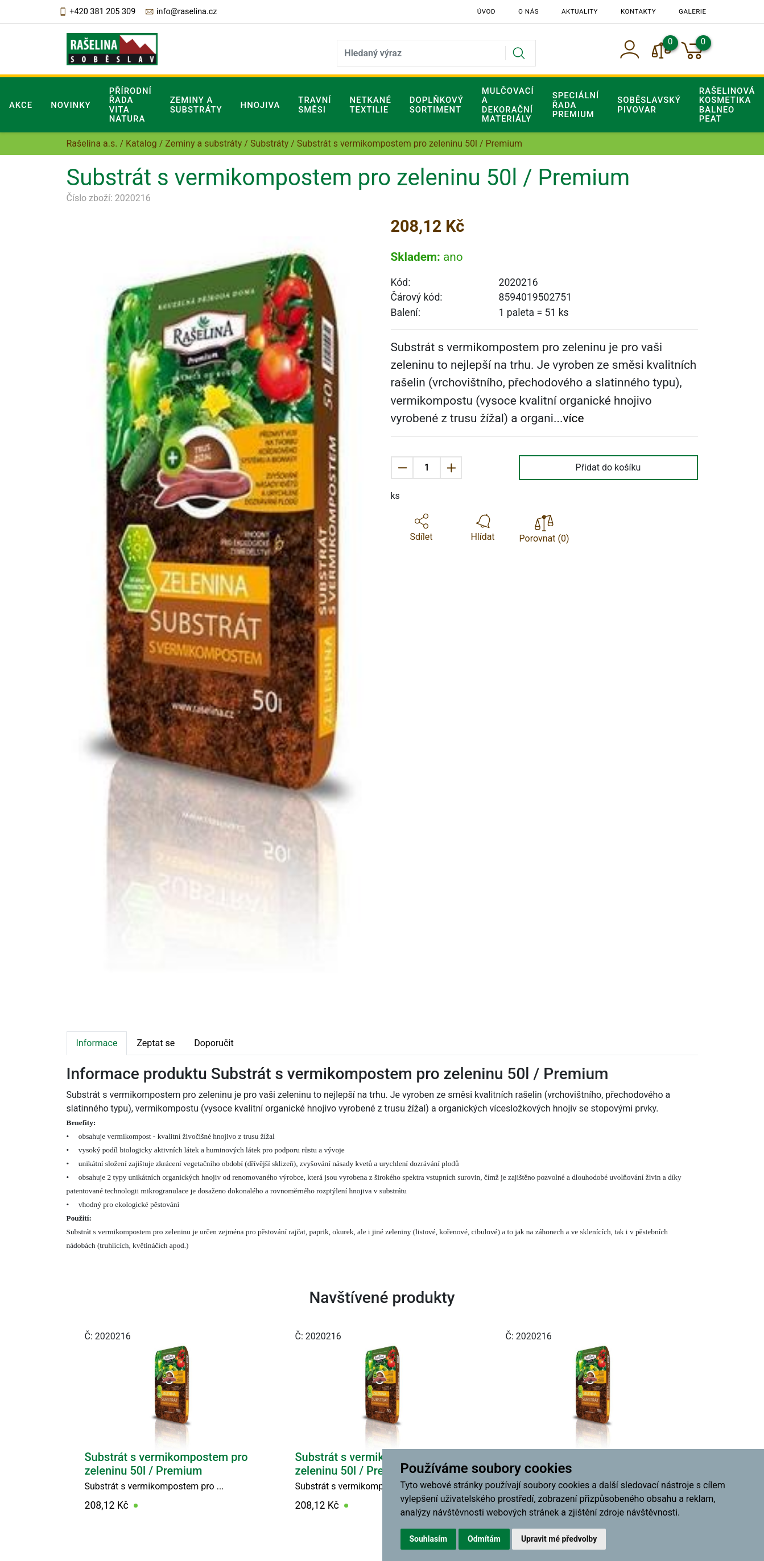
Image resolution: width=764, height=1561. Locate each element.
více (573, 418)
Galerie (692, 11)
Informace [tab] (97, 1043)
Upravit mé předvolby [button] (559, 1538)
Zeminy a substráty (203, 143)
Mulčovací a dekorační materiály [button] (508, 105)
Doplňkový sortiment (437, 104)
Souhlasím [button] (429, 1538)
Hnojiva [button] (260, 105)
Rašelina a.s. (92, 143)
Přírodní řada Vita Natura (130, 105)
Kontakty (638, 11)
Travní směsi (314, 104)
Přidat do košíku (608, 467)
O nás (528, 11)
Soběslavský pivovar (649, 104)
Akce (20, 105)
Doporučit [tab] (213, 1043)
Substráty (269, 143)
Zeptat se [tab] (156, 1043)
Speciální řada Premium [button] (576, 104)
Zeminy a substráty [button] (196, 104)
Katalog (141, 143)
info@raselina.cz (180, 12)
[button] (421, 528)
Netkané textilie (370, 104)
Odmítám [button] (484, 1538)
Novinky (71, 105)
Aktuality (579, 11)
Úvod (486, 11)
